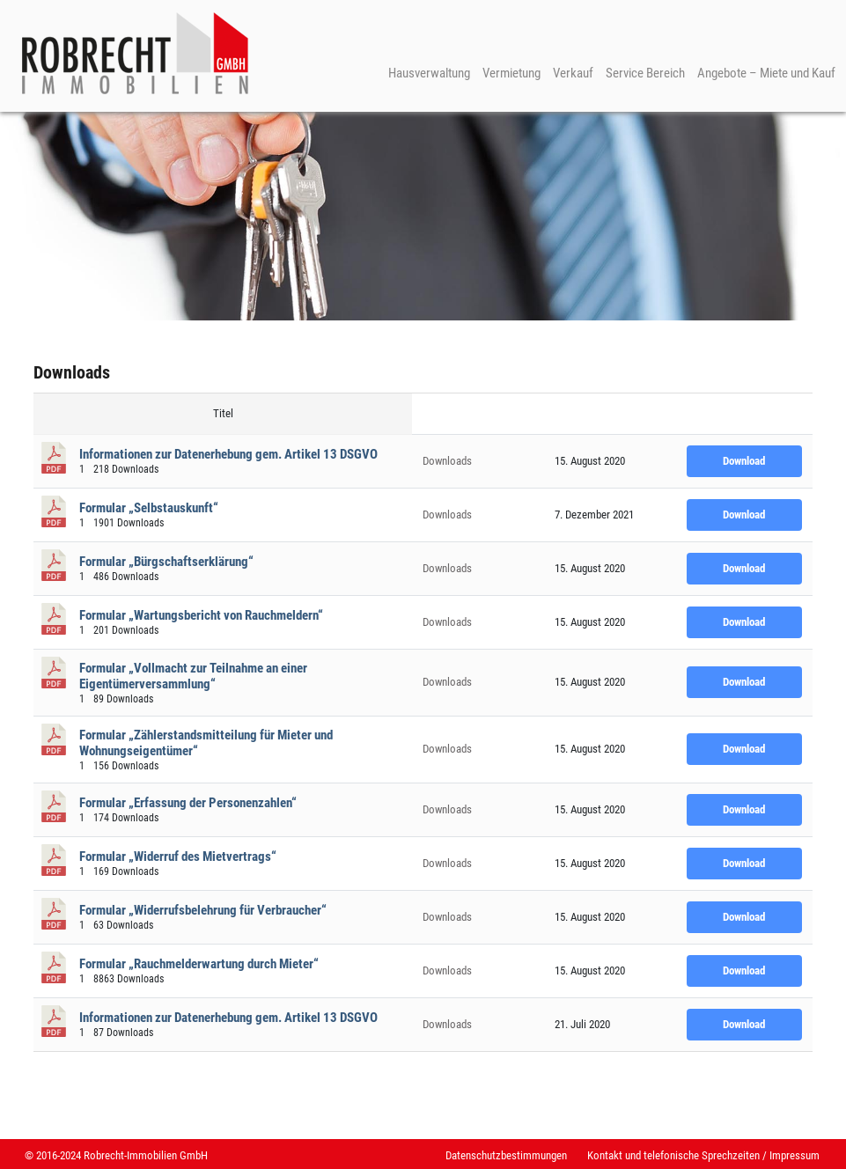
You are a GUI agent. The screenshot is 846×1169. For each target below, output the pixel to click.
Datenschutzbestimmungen (506, 1155)
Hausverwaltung (429, 73)
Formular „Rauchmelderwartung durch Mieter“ (199, 964)
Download (744, 460)
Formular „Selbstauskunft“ (148, 508)
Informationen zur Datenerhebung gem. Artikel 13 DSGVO (228, 454)
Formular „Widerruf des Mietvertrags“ (177, 856)
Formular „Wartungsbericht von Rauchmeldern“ (201, 615)
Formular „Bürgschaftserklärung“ (166, 562)
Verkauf (573, 73)
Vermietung (511, 73)
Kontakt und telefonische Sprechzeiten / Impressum (703, 1155)
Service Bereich (645, 73)
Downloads (447, 460)
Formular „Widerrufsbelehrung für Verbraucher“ (203, 910)
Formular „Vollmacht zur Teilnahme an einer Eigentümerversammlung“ (193, 676)
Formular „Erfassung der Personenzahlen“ (188, 803)
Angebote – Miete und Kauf (766, 73)
